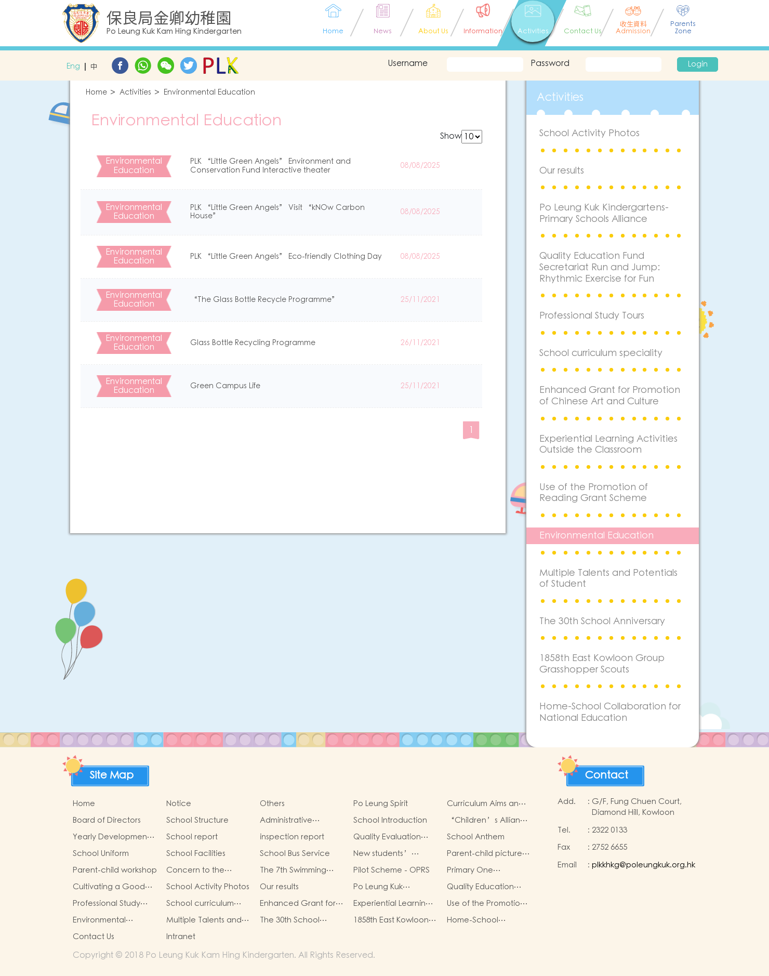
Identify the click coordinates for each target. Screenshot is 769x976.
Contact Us (93, 936)
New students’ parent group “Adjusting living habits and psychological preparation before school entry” (390, 854)
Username (408, 63)
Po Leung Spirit (380, 803)
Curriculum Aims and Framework (485, 804)
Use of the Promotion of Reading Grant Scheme (593, 493)
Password (550, 63)
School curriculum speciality (600, 353)
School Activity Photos (589, 133)
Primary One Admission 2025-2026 (484, 870)
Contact (606, 775)
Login (698, 64)
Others (272, 803)
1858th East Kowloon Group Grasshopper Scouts (602, 664)
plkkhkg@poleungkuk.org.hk (643, 865)
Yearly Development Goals (111, 837)
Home (96, 92)
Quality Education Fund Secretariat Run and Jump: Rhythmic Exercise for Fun (599, 267)
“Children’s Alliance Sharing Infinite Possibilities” (489, 820)
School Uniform (101, 853)
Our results (561, 170)
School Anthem (476, 837)
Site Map (112, 775)
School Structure (197, 820)
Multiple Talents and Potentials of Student (608, 578)
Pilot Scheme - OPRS (391, 870)
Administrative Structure (286, 820)
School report (192, 837)
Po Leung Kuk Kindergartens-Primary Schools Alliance (604, 213)
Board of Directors (107, 820)
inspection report (292, 837)
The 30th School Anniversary (602, 621)
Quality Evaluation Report (387, 837)
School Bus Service (295, 853)
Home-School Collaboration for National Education (610, 712)
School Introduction (390, 820)
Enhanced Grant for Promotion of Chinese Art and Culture (609, 396)
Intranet (180, 936)
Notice (178, 803)
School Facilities (196, 853)
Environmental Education (209, 92)
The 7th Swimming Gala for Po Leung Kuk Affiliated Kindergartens (301, 870)
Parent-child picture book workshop (484, 854)
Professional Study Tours (591, 315)
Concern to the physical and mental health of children (204, 870)
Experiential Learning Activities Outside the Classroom (608, 444)
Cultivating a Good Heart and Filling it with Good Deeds (114, 887)
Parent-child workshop (115, 870)
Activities (135, 92)
